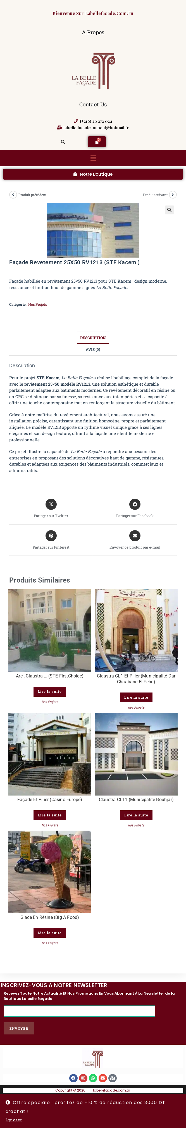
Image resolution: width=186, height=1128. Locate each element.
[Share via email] (134, 540)
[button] (93, 158)
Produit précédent (32, 194)
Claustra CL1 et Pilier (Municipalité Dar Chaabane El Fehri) (136, 678)
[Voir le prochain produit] (173, 195)
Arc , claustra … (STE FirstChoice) (50, 676)
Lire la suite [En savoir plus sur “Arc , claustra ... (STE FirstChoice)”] (50, 691)
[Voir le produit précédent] (13, 195)
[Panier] (97, 141)
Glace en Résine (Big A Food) (49, 917)
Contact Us (93, 104)
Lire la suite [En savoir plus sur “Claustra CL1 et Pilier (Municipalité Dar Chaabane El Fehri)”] (136, 697)
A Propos (93, 32)
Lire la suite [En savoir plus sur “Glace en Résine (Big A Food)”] (50, 932)
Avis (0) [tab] (93, 349)
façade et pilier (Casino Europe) (49, 799)
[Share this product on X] (51, 509)
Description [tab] (93, 337)
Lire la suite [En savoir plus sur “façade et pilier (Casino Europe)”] (50, 815)
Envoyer (18, 1028)
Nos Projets (37, 304)
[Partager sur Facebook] (135, 509)
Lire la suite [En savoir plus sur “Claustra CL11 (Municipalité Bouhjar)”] (136, 815)
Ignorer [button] (14, 1119)
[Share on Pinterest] (51, 540)
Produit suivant (155, 194)
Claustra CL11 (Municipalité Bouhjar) (136, 799)
